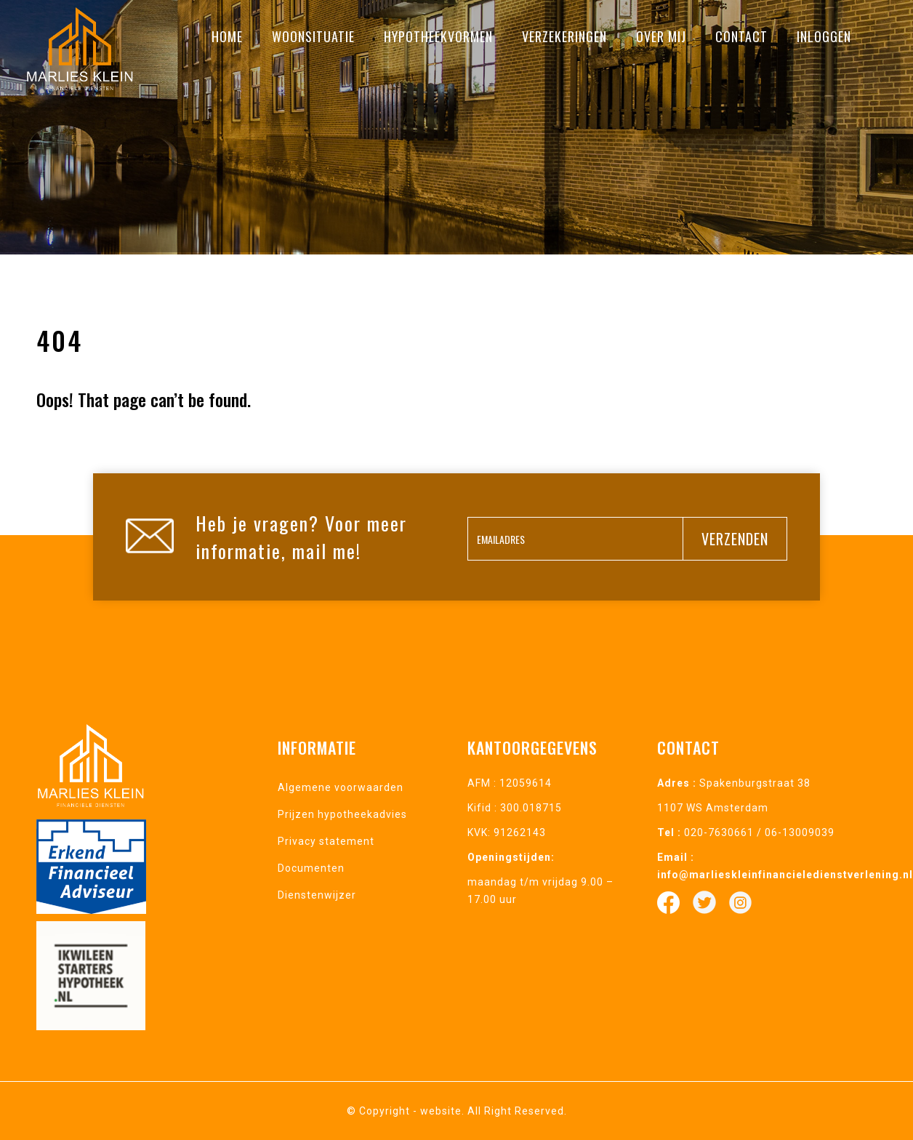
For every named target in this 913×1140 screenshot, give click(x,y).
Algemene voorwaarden (340, 787)
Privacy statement (326, 841)
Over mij (661, 36)
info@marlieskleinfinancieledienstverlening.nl (785, 874)
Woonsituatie (313, 36)
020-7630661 (719, 832)
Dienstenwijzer (317, 895)
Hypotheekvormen (438, 36)
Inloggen (824, 36)
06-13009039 (799, 832)
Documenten (311, 868)
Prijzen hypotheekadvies (342, 814)
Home (227, 36)
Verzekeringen (564, 36)
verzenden (734, 539)
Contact (741, 36)
